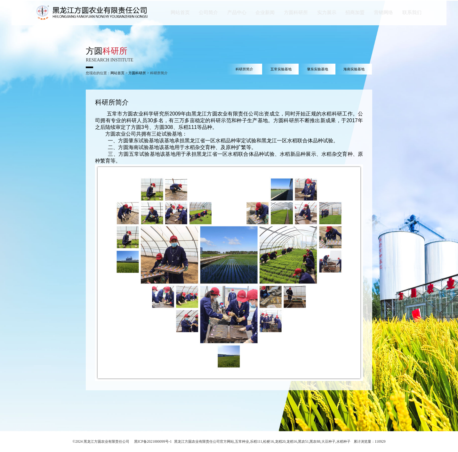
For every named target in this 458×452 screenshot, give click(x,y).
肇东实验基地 (317, 69)
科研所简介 (244, 69)
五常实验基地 (281, 69)
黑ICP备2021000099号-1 (153, 441)
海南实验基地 (354, 69)
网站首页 (117, 73)
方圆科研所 (137, 73)
